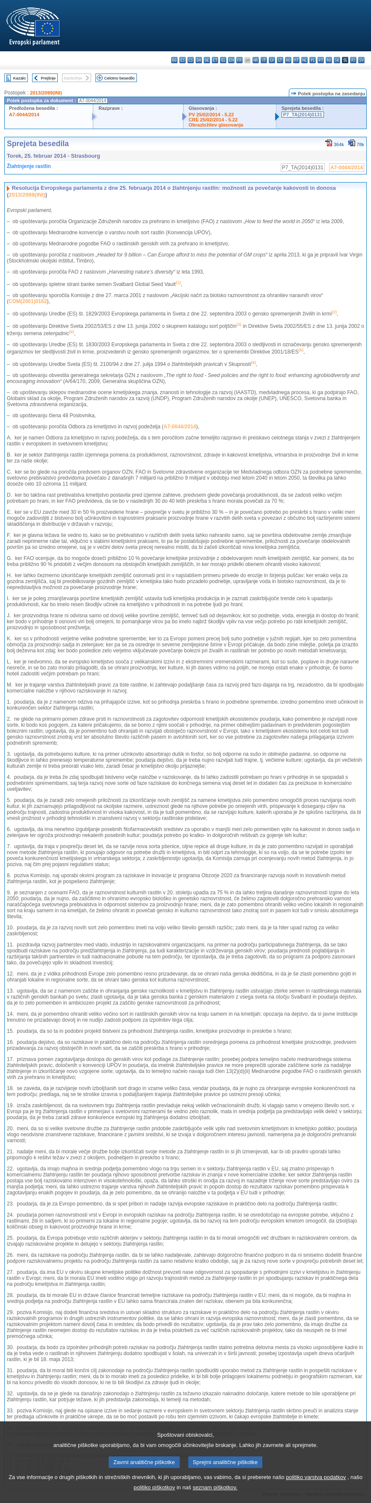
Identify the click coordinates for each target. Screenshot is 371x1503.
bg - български (174, 60)
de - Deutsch (207, 60)
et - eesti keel (215, 60)
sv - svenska (361, 60)
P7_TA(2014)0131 (302, 114)
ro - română (329, 60)
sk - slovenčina (337, 60)
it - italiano (264, 60)
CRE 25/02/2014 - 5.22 (213, 119)
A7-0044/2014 (24, 114)
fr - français (239, 60)
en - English (231, 60)
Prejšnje (48, 78)
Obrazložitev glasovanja (216, 124)
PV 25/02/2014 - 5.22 (211, 114)
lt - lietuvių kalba (280, 60)
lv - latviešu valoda (272, 60)
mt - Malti (296, 60)
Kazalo (19, 78)
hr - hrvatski (255, 60)
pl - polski (312, 60)
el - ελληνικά (223, 60)
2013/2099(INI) (46, 92)
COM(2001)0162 (28, 301)
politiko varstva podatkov (316, 1491)
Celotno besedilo (119, 78)
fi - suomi (353, 60)
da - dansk (199, 60)
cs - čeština (190, 60)
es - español (182, 60)
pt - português (321, 60)
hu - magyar (288, 60)
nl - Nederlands (304, 60)
